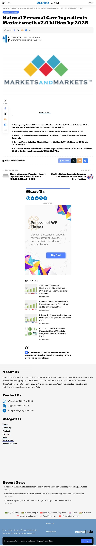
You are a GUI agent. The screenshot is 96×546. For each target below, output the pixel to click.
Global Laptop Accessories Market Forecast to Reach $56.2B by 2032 (51, 132)
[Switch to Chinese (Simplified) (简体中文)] (53, 513)
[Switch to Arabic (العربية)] (12, 513)
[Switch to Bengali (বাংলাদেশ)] (29, 513)
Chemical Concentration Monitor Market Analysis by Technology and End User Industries (53, 305)
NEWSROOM (17, 38)
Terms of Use (51, 541)
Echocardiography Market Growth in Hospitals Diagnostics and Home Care (55, 319)
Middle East (8, 441)
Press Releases (10, 12)
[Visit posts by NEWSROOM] (6, 39)
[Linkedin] (37, 199)
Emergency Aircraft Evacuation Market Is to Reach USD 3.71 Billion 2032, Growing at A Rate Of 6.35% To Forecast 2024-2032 (49, 126)
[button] (86, 541)
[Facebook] (28, 199)
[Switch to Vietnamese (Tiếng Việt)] (69, 517)
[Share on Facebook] (14, 31)
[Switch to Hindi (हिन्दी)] (85, 513)
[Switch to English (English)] (72, 513)
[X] (32, 199)
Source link (46, 113)
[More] (45, 199)
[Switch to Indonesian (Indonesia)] (27, 517)
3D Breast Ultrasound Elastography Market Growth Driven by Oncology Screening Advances (45, 488)
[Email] (22, 31)
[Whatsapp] (41, 199)
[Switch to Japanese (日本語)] (48, 517)
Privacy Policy (36, 541)
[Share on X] (18, 31)
